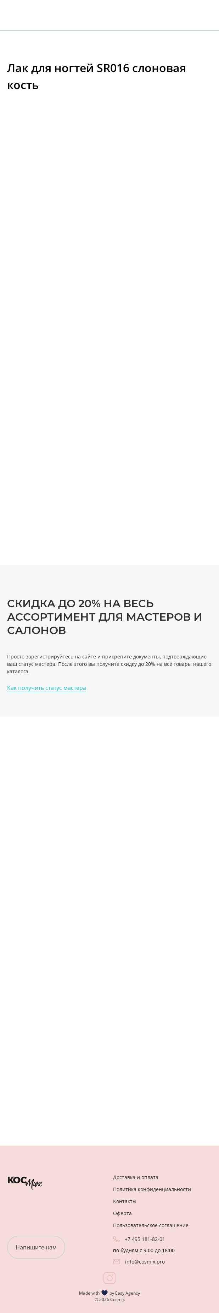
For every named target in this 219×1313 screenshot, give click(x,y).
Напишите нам (36, 1247)
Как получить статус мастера (46, 688)
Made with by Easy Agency (109, 1292)
